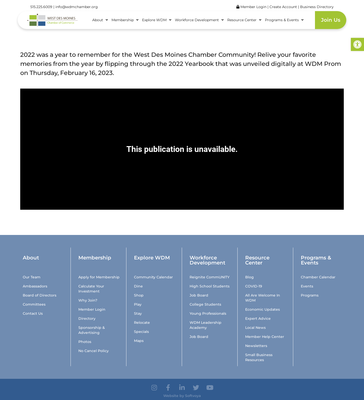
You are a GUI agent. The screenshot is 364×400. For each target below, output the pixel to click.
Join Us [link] (330, 20)
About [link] (100, 20)
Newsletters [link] (256, 345)
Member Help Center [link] (264, 336)
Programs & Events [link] (284, 20)
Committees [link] (34, 304)
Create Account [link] (283, 7)
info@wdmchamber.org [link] (76, 7)
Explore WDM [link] (156, 20)
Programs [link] (309, 295)
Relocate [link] (142, 322)
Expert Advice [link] (258, 318)
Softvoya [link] (193, 395)
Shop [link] (139, 295)
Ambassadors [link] (35, 286)
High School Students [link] (210, 286)
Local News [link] (255, 327)
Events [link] (307, 286)
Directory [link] (87, 318)
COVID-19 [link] (253, 286)
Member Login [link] (251, 7)
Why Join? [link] (87, 300)
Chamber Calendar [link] (318, 277)
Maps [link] (139, 340)
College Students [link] (205, 304)
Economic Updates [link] (262, 309)
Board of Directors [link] (39, 295)
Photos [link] (84, 341)
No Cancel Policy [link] (93, 351)
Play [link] (138, 304)
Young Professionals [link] (208, 313)
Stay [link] (138, 313)
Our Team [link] (31, 277)
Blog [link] (249, 277)
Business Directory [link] (317, 7)
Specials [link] (141, 331)
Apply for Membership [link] (99, 277)
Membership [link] (125, 20)
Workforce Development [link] (199, 20)
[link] (357, 44)
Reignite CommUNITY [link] (210, 277)
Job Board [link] (199, 295)
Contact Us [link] (33, 313)
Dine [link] (138, 286)
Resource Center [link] (244, 20)
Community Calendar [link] (153, 277)
